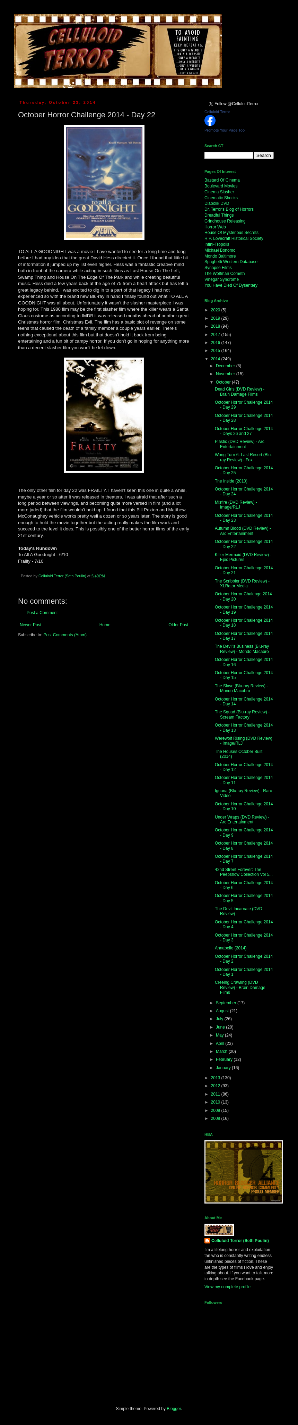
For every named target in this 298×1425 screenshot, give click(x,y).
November (226, 373)
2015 (216, 350)
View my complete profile (227, 1286)
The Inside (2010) (231, 481)
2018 (216, 326)
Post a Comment (42, 612)
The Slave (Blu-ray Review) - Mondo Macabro (241, 688)
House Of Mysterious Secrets (231, 232)
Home (105, 624)
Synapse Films (218, 267)
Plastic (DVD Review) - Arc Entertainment (239, 444)
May (220, 1035)
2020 (216, 310)
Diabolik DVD (216, 203)
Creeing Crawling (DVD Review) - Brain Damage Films (240, 987)
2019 (216, 318)
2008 (216, 1118)
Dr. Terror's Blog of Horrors (229, 209)
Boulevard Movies (220, 186)
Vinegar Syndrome (221, 279)
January (224, 1067)
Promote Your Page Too (224, 130)
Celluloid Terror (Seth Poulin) (240, 1240)
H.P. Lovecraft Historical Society (233, 238)
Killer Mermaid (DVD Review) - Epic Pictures (243, 557)
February (225, 1059)
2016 (216, 342)
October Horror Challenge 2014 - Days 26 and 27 (244, 431)
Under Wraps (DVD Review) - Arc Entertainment (242, 819)
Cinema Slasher (219, 192)
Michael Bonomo (219, 250)
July (220, 1018)
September (226, 1002)
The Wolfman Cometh (224, 273)
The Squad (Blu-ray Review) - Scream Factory (242, 714)
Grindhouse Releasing (225, 221)
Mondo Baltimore (220, 256)
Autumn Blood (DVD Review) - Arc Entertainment (243, 531)
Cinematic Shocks (221, 197)
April (220, 1043)
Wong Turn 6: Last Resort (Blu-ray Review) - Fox (243, 457)
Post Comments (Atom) (65, 634)
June (221, 1027)
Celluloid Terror (217, 112)
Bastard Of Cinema (222, 180)
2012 (216, 1085)
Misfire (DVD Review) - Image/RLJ (236, 505)
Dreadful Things (219, 215)
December (226, 365)
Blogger (174, 1408)
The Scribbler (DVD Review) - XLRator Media (242, 583)
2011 (216, 1094)
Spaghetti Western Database (230, 261)
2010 (216, 1102)
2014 (216, 359)
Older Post (178, 624)
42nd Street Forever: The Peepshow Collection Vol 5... (244, 872)
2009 (216, 1110)
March (222, 1051)
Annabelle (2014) (230, 948)
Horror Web (215, 227)
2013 (216, 1077)
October (224, 382)
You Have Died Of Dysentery (230, 285)
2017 (216, 334)
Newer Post (30, 624)
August (223, 1010)
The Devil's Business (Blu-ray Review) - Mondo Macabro (242, 649)
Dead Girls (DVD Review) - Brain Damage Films (239, 391)
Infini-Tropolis (216, 244)
